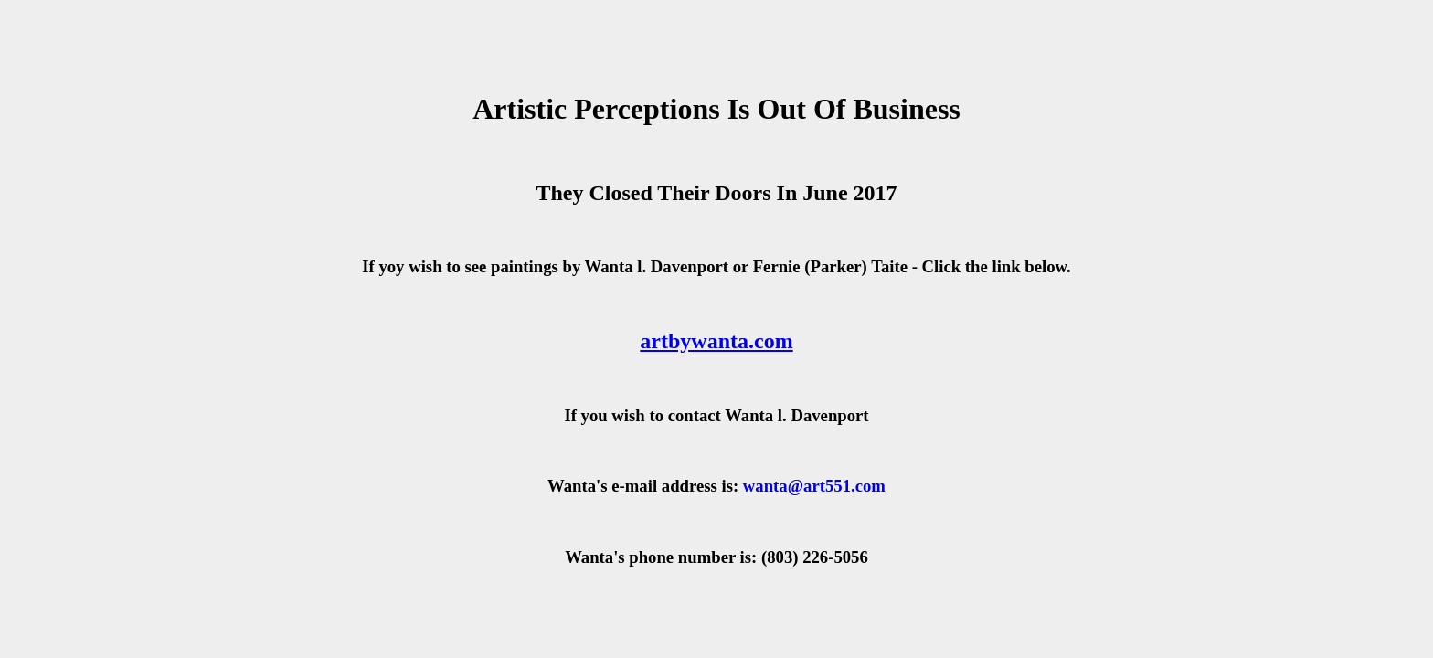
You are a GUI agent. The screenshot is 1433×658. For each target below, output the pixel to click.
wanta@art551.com (814, 485)
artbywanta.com (716, 341)
